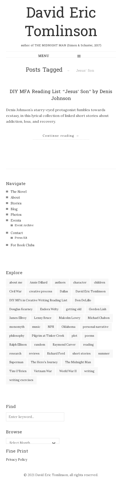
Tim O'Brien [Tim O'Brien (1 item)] (17, 371)
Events (16, 220)
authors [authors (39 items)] (60, 282)
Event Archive (24, 225)
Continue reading (61, 136)
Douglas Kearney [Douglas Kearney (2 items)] (20, 309)
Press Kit (21, 238)
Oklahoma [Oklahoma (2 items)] (68, 327)
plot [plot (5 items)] (74, 336)
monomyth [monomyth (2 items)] (16, 327)
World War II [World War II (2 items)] (68, 371)
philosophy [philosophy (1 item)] (16, 336)
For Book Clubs (22, 245)
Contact (17, 233)
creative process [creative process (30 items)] (40, 291)
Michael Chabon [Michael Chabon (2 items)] (99, 318)
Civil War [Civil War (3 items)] (15, 291)
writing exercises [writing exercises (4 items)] (21, 380)
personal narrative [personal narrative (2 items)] (95, 327)
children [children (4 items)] (99, 282)
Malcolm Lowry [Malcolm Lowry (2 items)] (69, 318)
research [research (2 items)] (15, 353)
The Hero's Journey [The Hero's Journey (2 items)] (44, 362)
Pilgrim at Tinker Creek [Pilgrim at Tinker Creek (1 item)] (48, 336)
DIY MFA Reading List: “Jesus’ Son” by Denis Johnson (61, 95)
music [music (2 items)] (36, 327)
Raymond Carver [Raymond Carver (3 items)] (64, 344)
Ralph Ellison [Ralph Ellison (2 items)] (18, 344)
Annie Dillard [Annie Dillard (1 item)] (38, 282)
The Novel (18, 192)
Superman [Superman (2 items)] (16, 362)
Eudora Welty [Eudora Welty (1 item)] (49, 309)
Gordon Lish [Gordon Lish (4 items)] (97, 309)
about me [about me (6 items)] (15, 282)
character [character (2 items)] (79, 282)
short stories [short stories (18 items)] (81, 353)
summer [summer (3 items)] (104, 353)
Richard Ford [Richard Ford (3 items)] (56, 353)
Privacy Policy (16, 460)
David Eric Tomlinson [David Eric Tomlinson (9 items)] (91, 291)
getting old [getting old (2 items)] (73, 309)
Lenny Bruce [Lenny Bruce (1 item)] (42, 318)
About (15, 198)
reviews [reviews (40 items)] (34, 353)
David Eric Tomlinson (61, 22)
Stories (16, 203)
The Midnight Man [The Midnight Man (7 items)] (78, 362)
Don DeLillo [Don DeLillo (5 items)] (83, 300)
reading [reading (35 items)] (88, 344)
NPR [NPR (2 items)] (51, 327)
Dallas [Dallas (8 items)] (64, 291)
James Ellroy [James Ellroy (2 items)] (17, 318)
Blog (14, 209)
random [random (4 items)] (39, 344)
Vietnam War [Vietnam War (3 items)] (43, 371)
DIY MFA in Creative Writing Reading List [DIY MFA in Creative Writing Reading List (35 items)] (38, 300)
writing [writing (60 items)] (89, 371)
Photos (16, 215)
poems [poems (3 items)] (89, 336)
